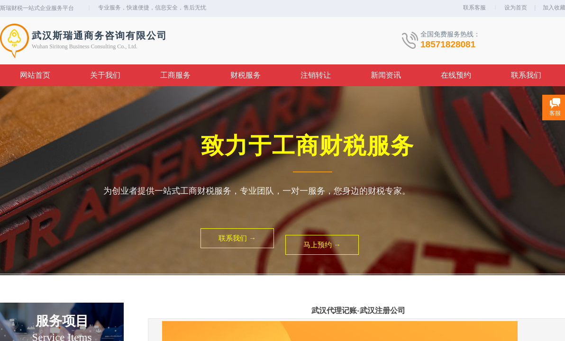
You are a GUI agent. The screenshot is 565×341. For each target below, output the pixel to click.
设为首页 (515, 7)
